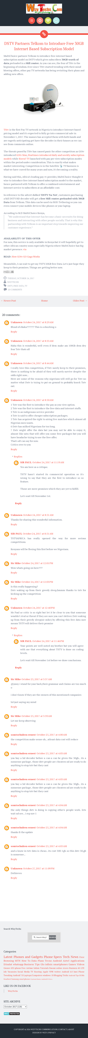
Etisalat (8, 964)
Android (57, 960)
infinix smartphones (56, 964)
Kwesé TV (24, 158)
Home (44, 300)
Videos (80, 964)
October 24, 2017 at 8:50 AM (38, 400)
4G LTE (81, 968)
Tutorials (44, 968)
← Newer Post (8, 300)
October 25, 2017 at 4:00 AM (52, 734)
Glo (42, 964)
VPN (51, 971)
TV (26, 285)
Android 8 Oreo (46, 979)
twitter (57, 971)
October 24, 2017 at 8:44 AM (38, 363)
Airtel (66, 960)
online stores (62, 968)
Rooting (38, 971)
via (24, 249)
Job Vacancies (10, 971)
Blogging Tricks (61, 975)
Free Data (18, 285)
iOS (12, 968)
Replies (18, 456)
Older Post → (80, 300)
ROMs (81, 975)
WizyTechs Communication (44, 1029)
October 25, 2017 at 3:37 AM (36, 679)
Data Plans (37, 960)
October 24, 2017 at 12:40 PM (39, 607)
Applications (77, 960)
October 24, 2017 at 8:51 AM (38, 515)
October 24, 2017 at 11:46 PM (48, 641)
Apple (45, 971)
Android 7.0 (18, 975)
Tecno (48, 960)
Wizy (44, 1032)
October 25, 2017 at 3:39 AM (36, 716)
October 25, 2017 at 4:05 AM (52, 846)
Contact (62, 1029)
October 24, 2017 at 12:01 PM (37, 563)
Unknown (16, 322)
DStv (10, 285)
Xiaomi (52, 968)
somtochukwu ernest (23, 734)
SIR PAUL (26, 462)
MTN (17, 960)
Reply (14, 331)
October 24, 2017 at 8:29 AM (38, 322)
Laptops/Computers (33, 975)
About (71, 1029)
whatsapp (18, 964)
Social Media (24, 971)
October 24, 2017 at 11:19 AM (48, 462)
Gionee (7, 968)
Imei (76, 971)
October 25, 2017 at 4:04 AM (52, 805)
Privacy (52, 1032)
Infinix (36, 968)
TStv (6, 129)
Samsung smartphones (20, 979)
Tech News (70, 957)
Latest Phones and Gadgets (23, 957)
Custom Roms (35, 979)
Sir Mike (16, 563)
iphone (18, 968)
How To (26, 960)
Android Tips (74, 975)
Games (72, 964)
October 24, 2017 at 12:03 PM (37, 581)
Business (73, 968)
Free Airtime (27, 968)
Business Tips (32, 964)
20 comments (15, 289)
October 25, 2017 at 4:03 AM (52, 753)
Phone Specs (53, 957)
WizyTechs (13, 282)
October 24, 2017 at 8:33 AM (38, 340)
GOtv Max (21, 155)
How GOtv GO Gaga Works (26, 256)
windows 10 (48, 975)
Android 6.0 (67, 971)
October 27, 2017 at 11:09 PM (38, 868)
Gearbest (7, 979)
